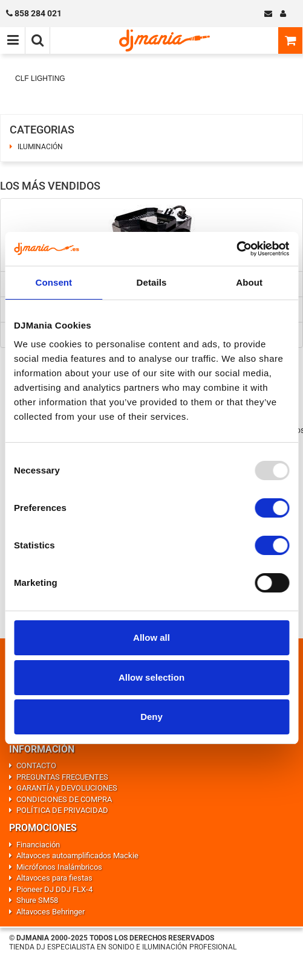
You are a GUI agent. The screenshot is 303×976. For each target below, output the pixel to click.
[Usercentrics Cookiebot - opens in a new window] (236, 249)
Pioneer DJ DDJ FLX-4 (54, 889)
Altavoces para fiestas (54, 877)
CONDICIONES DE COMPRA (64, 799)
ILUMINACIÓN (40, 147)
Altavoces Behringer (50, 911)
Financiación (38, 844)
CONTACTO (36, 765)
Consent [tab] (53, 282)
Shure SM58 (37, 900)
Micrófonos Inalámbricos (59, 867)
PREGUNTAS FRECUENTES (62, 777)
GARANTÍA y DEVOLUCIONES (66, 787)
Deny (151, 716)
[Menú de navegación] (13, 40)
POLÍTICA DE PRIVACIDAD (62, 810)
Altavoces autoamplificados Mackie (77, 855)
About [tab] (249, 282)
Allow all (151, 637)
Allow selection (151, 677)
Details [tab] (152, 282)
